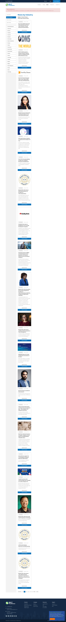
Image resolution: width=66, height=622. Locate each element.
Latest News (9, 14)
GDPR (62, 616)
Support (53, 602)
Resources (45, 602)
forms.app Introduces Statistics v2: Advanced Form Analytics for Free (24, 139)
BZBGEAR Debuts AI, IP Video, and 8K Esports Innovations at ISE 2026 (23, 355)
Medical (9, 61)
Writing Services (26, 606)
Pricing (44, 4)
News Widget (45, 606)
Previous (19, 591)
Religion (9, 63)
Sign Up (45, 1)
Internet (9, 55)
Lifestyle (9, 59)
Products (26, 602)
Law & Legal (9, 57)
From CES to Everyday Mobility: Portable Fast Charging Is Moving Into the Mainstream (24, 160)
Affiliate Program (26, 607)
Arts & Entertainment (11, 26)
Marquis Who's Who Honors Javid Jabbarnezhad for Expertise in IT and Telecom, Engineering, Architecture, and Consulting (24, 576)
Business (9, 30)
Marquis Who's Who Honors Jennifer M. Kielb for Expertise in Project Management (24, 331)
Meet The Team (36, 606)
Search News (9, 22)
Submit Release (56, 1)
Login (50, 1)
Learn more (60, 615)
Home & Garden (10, 51)
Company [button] (39, 4)
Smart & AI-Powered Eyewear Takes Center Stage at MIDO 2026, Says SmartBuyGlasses (23, 79)
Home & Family (10, 49)
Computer (9, 32)
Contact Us (58, 4)
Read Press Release (24, 32)
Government (9, 47)
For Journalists (45, 607)
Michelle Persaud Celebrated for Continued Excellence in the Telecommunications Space (24, 114)
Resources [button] (52, 4)
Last (37, 591)
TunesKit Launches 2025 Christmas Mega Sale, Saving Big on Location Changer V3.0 (24, 480)
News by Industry (9, 17)
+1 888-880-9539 (9, 1)
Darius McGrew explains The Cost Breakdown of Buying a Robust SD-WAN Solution (23, 457)
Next (34, 591)
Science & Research (10, 65)
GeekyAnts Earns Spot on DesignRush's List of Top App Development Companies (23, 225)
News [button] (47, 4)
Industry (9, 53)
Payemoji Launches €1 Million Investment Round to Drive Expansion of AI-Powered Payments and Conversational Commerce (23, 255)
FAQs (53, 606)
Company (35, 602)
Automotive (9, 28)
